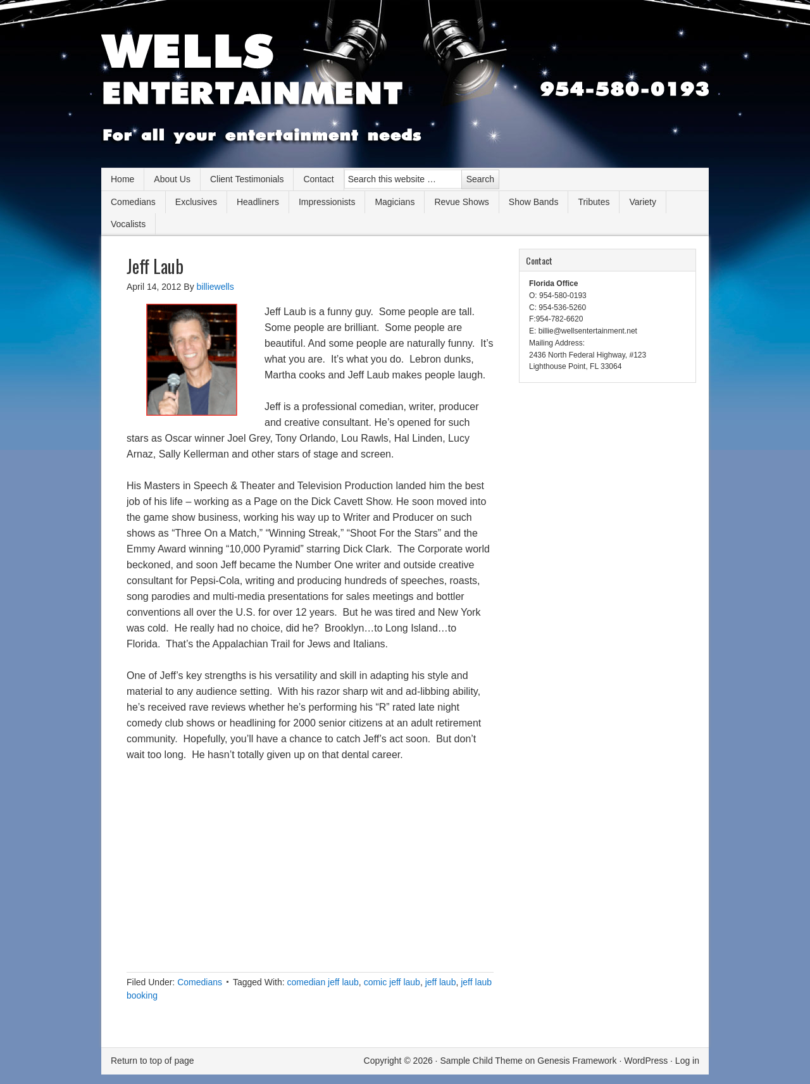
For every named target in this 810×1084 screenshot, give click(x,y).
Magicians (394, 202)
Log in (687, 1061)
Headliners (258, 202)
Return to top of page (152, 1061)
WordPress (646, 1061)
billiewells (215, 287)
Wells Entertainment (405, 88)
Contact (318, 179)
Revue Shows (461, 202)
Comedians (133, 202)
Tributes (593, 202)
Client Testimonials (247, 179)
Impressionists (327, 202)
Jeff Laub (155, 266)
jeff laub (440, 982)
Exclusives (196, 202)
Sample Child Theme (481, 1061)
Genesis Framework (576, 1061)
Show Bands (534, 202)
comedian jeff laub (322, 982)
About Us (172, 179)
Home (122, 179)
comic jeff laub (392, 982)
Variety (642, 202)
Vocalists (128, 224)
